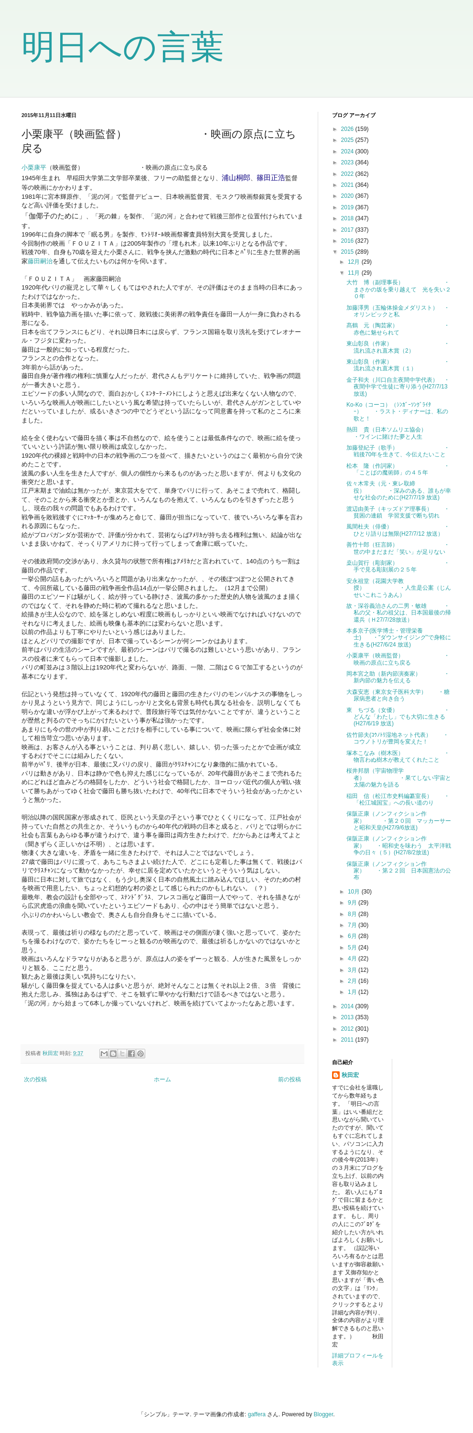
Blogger (323, 1414)
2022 (348, 174)
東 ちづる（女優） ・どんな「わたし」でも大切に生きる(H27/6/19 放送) (398, 717)
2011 (348, 1039)
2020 (348, 196)
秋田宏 (350, 1075)
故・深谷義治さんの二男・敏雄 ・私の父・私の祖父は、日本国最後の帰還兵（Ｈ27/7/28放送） (398, 613)
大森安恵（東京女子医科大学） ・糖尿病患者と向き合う (398, 695)
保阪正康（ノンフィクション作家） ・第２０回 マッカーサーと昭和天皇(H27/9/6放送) (398, 820)
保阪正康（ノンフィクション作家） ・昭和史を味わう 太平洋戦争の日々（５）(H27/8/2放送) (398, 845)
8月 (353, 914)
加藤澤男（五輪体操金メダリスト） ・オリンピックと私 (398, 311)
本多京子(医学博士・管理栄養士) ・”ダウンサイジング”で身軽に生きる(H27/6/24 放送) (398, 637)
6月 (353, 936)
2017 (348, 229)
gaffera (257, 1414)
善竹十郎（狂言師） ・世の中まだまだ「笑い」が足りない (398, 548)
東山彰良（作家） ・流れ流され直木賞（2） (398, 347)
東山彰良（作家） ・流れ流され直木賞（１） (398, 365)
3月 (353, 970)
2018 (348, 218)
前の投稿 (289, 1079)
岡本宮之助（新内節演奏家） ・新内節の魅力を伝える (398, 677)
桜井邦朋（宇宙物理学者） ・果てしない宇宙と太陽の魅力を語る (398, 777)
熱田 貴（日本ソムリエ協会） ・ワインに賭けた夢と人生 (398, 433)
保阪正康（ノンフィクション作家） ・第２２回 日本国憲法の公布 (398, 871)
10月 (355, 891)
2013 (348, 1017)
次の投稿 (35, 1079)
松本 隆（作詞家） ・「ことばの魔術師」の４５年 (398, 469)
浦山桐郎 (236, 177)
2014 (348, 1006)
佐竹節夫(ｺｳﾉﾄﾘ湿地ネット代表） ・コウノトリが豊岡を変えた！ (397, 738)
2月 (353, 981)
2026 (348, 129)
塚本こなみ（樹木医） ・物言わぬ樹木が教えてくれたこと (398, 756)
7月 (353, 925)
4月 (353, 958)
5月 (353, 947)
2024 (348, 151)
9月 (353, 902)
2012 (348, 1028)
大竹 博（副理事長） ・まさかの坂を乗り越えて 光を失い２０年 (398, 289)
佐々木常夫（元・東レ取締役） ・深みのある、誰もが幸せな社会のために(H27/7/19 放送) (398, 490)
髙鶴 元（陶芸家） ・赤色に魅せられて (398, 328)
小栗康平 (34, 167)
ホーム (162, 1079)
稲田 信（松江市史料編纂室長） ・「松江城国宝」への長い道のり (398, 799)
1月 (353, 992)
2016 (348, 240)
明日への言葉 (123, 46)
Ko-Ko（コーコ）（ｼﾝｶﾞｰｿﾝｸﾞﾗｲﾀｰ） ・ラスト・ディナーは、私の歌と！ (397, 411)
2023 (348, 162)
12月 (355, 262)
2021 (348, 185)
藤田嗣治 (40, 261)
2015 (348, 251)
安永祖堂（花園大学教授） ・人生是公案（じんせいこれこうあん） (398, 588)
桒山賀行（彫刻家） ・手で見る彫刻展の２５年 (398, 566)
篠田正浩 (271, 177)
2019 (348, 207)
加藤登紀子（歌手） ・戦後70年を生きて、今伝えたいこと (398, 451)
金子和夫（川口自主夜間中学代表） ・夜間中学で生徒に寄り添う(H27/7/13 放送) (398, 387)
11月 (355, 272)
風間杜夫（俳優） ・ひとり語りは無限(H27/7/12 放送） (398, 530)
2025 (348, 140)
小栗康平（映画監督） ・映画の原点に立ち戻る (398, 659)
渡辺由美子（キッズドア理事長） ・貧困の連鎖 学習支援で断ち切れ (398, 512)
